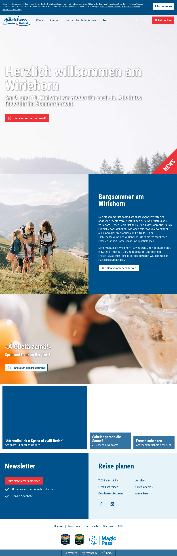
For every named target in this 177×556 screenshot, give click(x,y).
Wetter (70, 552)
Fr (137, 20)
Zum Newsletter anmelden (24, 480)
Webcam (89, 552)
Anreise (140, 480)
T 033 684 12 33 (108, 480)
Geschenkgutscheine (110, 493)
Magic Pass (141, 493)
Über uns (108, 526)
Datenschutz (91, 526)
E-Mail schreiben (108, 486)
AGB (120, 526)
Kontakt (58, 526)
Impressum (74, 526)
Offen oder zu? (144, 486)
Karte (107, 552)
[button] (163, 20)
